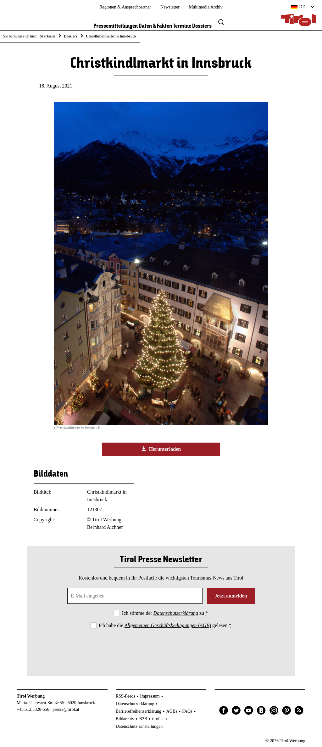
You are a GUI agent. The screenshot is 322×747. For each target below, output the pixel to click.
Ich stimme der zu (165, 613)
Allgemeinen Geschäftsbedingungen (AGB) (168, 625)
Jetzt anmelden (230, 595)
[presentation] (161, 647)
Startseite (48, 36)
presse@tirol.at (66, 709)
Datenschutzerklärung (175, 613)
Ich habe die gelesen (165, 625)
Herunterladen (161, 449)
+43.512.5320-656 (33, 709)
